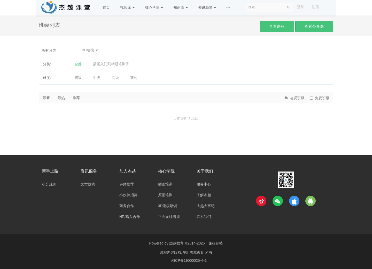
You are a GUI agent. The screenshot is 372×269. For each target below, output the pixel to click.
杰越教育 (176, 243)
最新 (46, 98)
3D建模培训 (167, 206)
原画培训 (165, 195)
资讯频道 (207, 7)
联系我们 (204, 217)
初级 (78, 78)
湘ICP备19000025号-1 (189, 260)
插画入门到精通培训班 (111, 64)
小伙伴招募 (128, 195)
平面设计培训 (169, 217)
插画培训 (165, 184)
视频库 (127, 7)
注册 (315, 7)
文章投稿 (88, 184)
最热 (61, 98)
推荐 (76, 98)
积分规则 (49, 184)
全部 (78, 64)
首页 (106, 7)
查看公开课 (314, 26)
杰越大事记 (206, 206)
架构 (133, 78)
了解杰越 (204, 195)
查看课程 (277, 26)
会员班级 (294, 97)
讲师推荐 (126, 184)
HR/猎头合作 (129, 217)
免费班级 (319, 98)
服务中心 (204, 184)
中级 (96, 78)
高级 (115, 78)
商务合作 (126, 206)
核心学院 (154, 7)
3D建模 (90, 50)
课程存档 (215, 243)
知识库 (180, 7)
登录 (300, 7)
